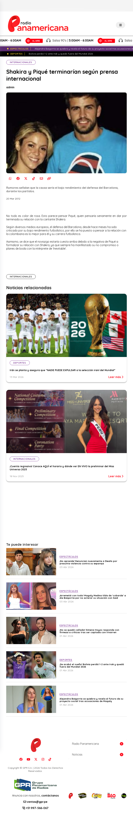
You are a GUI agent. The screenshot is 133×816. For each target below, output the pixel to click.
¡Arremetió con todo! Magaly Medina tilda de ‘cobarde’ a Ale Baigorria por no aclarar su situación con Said (93, 596)
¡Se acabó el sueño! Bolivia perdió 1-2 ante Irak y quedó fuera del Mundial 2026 (92, 665)
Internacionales (21, 62)
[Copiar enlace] (49, 178)
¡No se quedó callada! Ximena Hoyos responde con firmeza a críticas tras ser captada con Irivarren (89, 631)
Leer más (115, 377)
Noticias (77, 754)
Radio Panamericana (85, 743)
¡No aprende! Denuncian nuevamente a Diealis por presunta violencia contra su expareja (88, 562)
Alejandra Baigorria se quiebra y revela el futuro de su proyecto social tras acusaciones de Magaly (91, 699)
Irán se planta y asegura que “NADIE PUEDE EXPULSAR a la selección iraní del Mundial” (62, 370)
